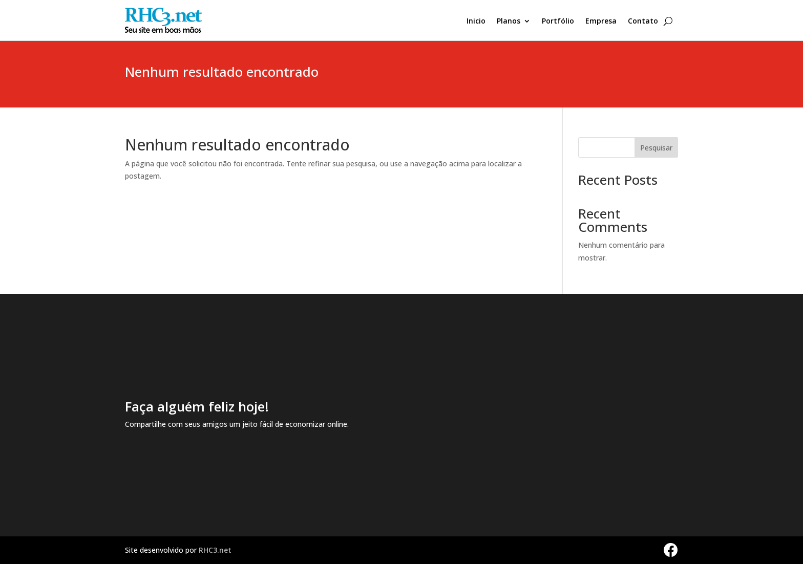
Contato (643, 21)
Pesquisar (656, 148)
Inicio (476, 21)
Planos (508, 21)
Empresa (601, 21)
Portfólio (558, 21)
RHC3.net (215, 550)
